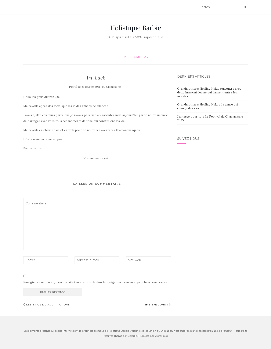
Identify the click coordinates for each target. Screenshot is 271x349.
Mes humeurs (135, 57)
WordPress (161, 335)
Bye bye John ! (158, 304)
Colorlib (132, 335)
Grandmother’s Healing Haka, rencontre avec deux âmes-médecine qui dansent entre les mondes (209, 92)
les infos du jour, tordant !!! (49, 304)
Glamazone (113, 87)
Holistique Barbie (135, 28)
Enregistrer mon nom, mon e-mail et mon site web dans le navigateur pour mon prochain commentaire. (96, 282)
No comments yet (95, 158)
